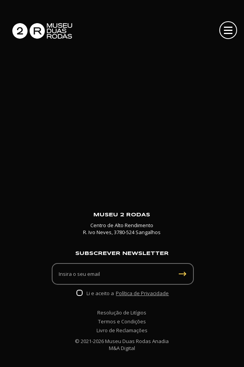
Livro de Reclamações (122, 330)
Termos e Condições (122, 321)
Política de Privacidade (142, 293)
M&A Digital (122, 348)
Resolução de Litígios (121, 312)
